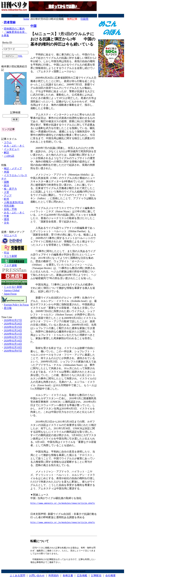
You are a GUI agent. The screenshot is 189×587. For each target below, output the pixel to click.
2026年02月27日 (13, 320)
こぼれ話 (9, 155)
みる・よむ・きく (14, 145)
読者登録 (10, 22)
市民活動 (9, 205)
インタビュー (11, 149)
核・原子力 (10, 188)
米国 (6, 171)
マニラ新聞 (10, 256)
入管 (6, 192)
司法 (6, 252)
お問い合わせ (37, 577)
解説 (6, 152)
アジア (8, 195)
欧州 (6, 199)
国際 (6, 182)
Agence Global (11, 290)
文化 (6, 222)
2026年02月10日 (13, 347)
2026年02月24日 (13, 330)
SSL (20, 56)
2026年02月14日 (13, 344)
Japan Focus (10, 293)
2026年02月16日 (13, 340)
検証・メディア (13, 168)
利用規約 (53, 577)
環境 (6, 219)
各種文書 (68, 577)
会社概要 (110, 577)
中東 (6, 216)
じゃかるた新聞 (13, 287)
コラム (8, 142)
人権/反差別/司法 (13, 202)
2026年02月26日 (13, 323)
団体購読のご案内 (14, 28)
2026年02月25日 (13, 327)
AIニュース (10, 235)
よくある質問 (17, 577)
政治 (6, 185)
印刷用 (84, 19)
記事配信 (96, 577)
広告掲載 (82, 577)
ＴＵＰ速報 (10, 265)
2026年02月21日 (13, 333)
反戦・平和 (10, 209)
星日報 (8, 308)
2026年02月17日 (13, 337)
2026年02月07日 (13, 350)
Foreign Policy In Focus (16, 304)
